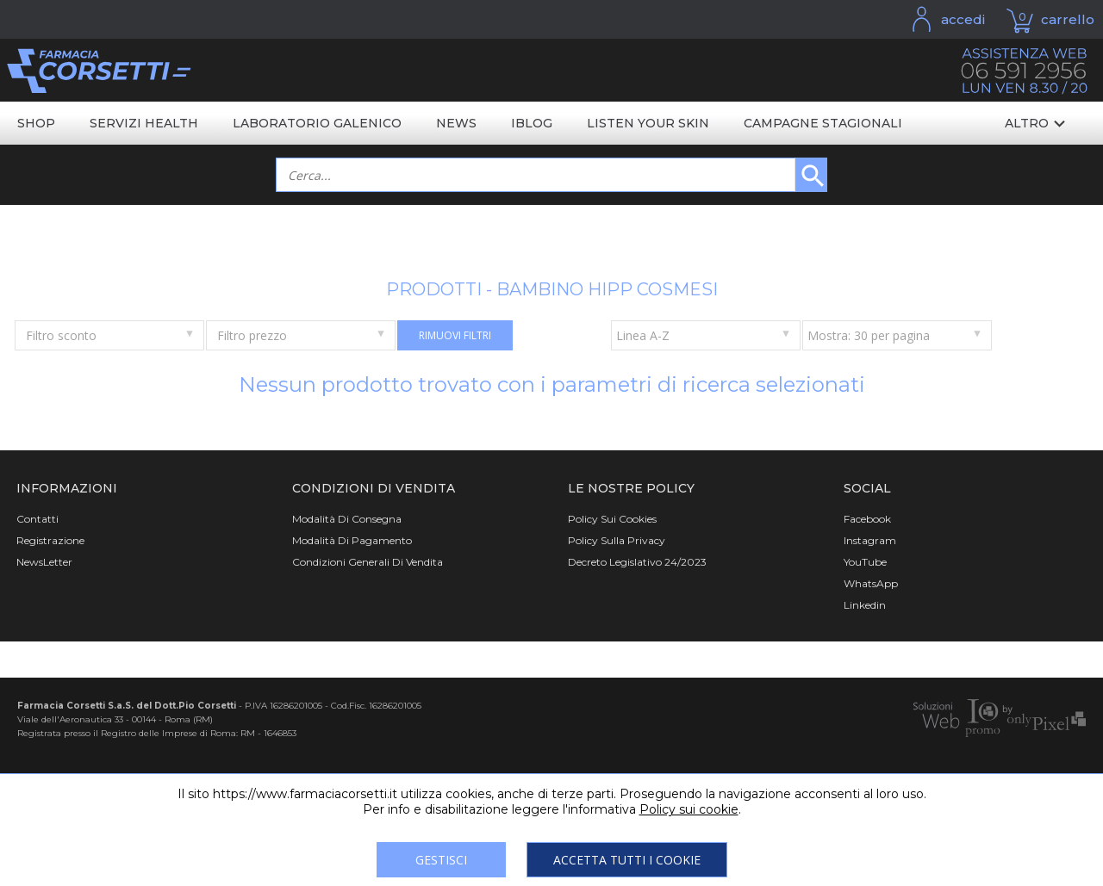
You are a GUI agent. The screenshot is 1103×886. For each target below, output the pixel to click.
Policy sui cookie (688, 809)
